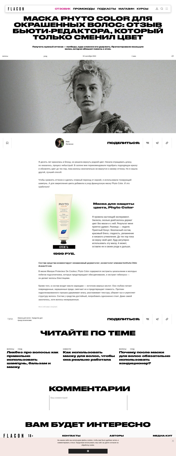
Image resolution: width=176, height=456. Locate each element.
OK (88, 451)
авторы (117, 436)
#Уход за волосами (25, 320)
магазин (126, 8)
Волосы (5, 56)
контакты (71, 436)
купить (64, 247)
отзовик (63, 8)
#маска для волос (24, 318)
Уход (45, 56)
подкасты (106, 8)
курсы (142, 8)
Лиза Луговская (69, 143)
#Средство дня (37, 318)
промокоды (84, 8)
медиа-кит (162, 436)
